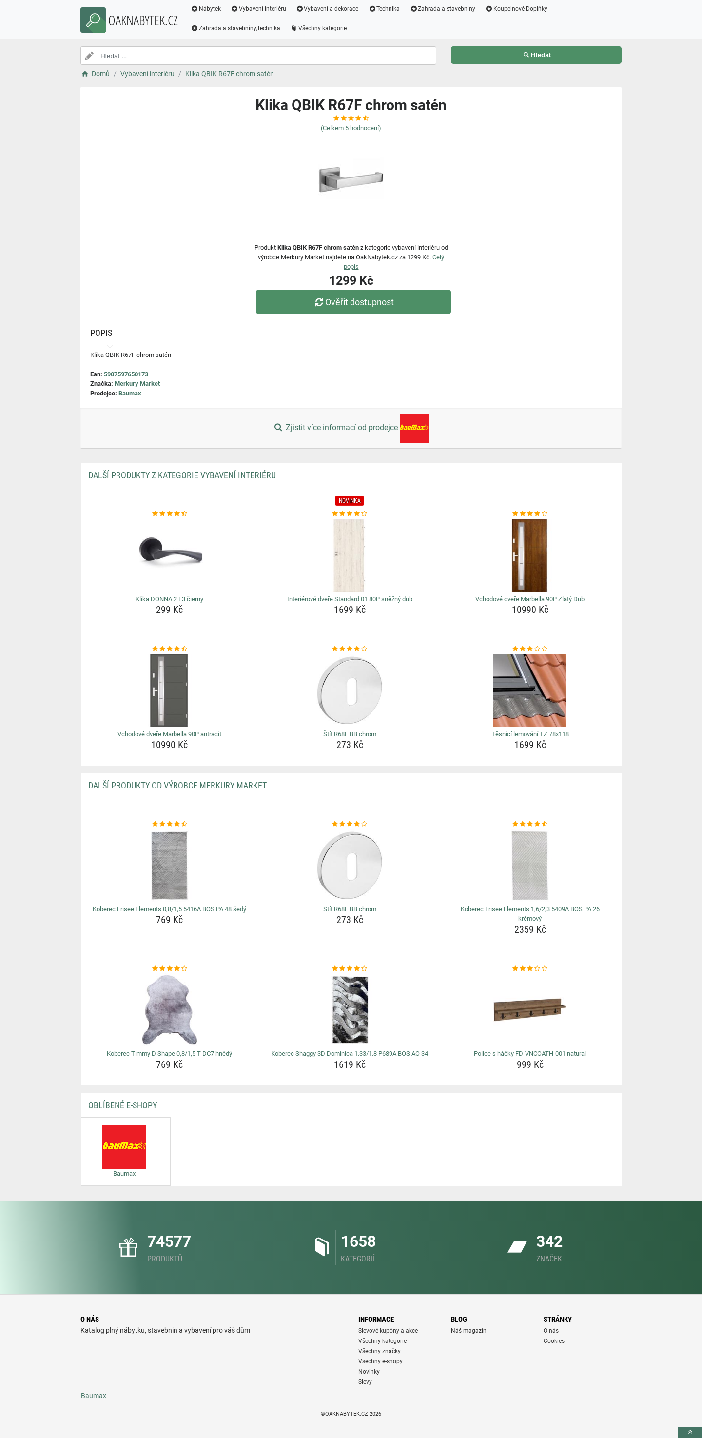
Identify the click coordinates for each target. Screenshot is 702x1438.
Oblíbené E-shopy (122, 1105)
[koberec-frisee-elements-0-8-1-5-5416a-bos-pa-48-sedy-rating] (170, 824)
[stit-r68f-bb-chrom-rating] (350, 649)
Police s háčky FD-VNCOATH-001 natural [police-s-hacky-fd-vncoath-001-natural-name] (530, 1053)
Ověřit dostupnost (353, 302)
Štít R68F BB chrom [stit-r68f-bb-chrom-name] (349, 734)
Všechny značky (379, 1351)
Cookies (554, 1341)
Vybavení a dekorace (327, 8)
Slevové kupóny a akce (388, 1330)
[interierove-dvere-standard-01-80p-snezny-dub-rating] (350, 514)
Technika (384, 8)
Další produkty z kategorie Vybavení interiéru (182, 475)
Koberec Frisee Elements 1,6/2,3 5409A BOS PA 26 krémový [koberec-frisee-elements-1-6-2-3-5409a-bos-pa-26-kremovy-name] (530, 914)
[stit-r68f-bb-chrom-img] (350, 690)
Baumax (129, 393)
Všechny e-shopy (380, 1361)
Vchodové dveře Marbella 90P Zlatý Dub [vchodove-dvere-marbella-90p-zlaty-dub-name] (530, 599)
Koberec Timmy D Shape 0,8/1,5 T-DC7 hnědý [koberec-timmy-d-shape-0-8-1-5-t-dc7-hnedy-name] (169, 1053)
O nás (551, 1330)
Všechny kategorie (318, 28)
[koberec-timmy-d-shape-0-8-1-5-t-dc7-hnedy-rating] (170, 969)
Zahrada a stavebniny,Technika (235, 28)
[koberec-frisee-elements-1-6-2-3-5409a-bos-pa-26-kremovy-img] (530, 865)
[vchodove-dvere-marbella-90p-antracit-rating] (170, 649)
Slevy (365, 1382)
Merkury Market (137, 383)
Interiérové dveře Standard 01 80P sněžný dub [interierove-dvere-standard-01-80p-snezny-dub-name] (349, 599)
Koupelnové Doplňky (516, 8)
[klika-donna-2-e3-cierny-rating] (170, 514)
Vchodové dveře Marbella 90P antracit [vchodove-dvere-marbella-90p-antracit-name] (169, 734)
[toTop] (690, 1432)
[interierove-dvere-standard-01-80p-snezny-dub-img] (350, 555)
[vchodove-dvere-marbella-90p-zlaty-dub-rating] (530, 514)
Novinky (369, 1371)
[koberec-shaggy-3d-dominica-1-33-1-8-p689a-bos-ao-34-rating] (350, 969)
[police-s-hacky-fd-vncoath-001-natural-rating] (530, 969)
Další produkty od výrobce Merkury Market (177, 785)
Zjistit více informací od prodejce (351, 428)
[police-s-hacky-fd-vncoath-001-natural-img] (530, 1009)
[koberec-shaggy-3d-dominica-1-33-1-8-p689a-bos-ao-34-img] (350, 1009)
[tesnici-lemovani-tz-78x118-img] (530, 690)
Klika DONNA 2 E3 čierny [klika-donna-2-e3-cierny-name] (169, 599)
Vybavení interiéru (258, 8)
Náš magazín (469, 1330)
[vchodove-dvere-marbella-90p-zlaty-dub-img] (530, 555)
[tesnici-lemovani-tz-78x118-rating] (530, 649)
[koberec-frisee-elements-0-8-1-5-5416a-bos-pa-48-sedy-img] (170, 865)
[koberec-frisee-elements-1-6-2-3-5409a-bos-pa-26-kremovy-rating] (530, 824)
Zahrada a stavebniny (442, 8)
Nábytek (206, 8)
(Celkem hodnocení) (351, 128)
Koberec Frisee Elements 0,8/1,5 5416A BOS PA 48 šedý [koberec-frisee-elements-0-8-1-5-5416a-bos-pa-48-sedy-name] (169, 909)
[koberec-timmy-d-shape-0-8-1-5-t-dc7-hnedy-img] (170, 1009)
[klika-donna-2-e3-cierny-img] (170, 555)
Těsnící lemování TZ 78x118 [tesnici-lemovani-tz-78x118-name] (530, 734)
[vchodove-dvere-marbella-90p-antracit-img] (170, 690)
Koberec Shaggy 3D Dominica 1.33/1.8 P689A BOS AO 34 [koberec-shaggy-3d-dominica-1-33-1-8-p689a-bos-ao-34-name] (349, 1053)
